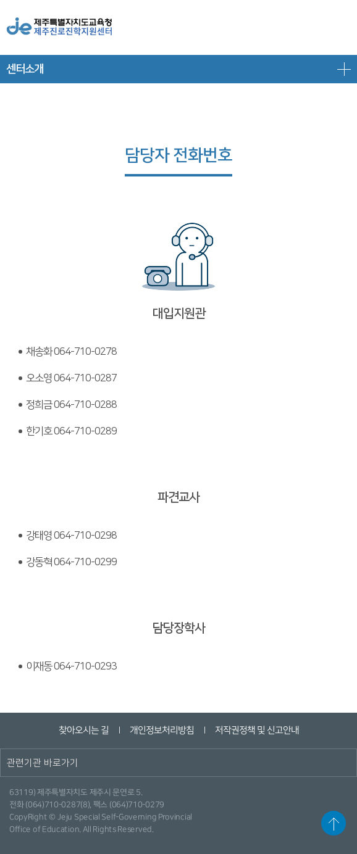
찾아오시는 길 (83, 730)
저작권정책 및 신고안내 (256, 730)
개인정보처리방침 (161, 730)
